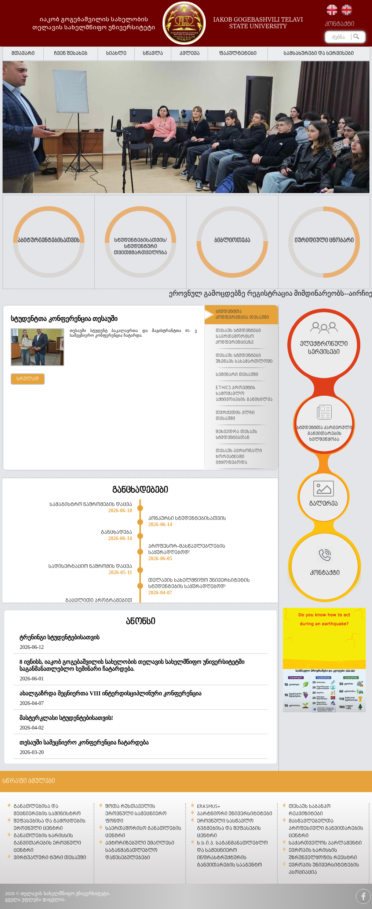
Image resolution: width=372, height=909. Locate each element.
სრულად (28, 379)
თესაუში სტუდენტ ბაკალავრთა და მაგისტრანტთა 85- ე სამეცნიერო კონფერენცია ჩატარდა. (133, 332)
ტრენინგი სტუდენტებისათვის (59, 637)
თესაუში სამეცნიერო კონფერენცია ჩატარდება (84, 742)
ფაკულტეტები (237, 54)
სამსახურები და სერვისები (319, 54)
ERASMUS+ (208, 806)
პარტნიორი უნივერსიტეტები (234, 814)
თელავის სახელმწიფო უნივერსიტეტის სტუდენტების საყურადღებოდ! (199, 583)
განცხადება (116, 532)
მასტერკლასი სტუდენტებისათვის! (66, 718)
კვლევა (189, 54)
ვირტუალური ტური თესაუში (50, 858)
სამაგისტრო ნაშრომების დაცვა (91, 505)
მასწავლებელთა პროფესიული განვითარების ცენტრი (326, 828)
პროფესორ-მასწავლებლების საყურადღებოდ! (186, 549)
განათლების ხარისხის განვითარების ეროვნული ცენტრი (47, 843)
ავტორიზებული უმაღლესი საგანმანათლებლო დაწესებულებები (139, 850)
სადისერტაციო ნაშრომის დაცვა (90, 566)
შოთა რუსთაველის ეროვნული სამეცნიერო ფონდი (136, 813)
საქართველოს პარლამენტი (325, 843)
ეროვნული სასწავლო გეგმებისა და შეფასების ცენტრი (229, 828)
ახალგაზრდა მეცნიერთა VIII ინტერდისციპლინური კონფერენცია (110, 693)
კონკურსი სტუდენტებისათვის (187, 519)
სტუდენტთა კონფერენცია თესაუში (64, 318)
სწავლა (153, 54)
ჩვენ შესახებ (70, 54)
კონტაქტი (339, 25)
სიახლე (116, 54)
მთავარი (22, 54)
